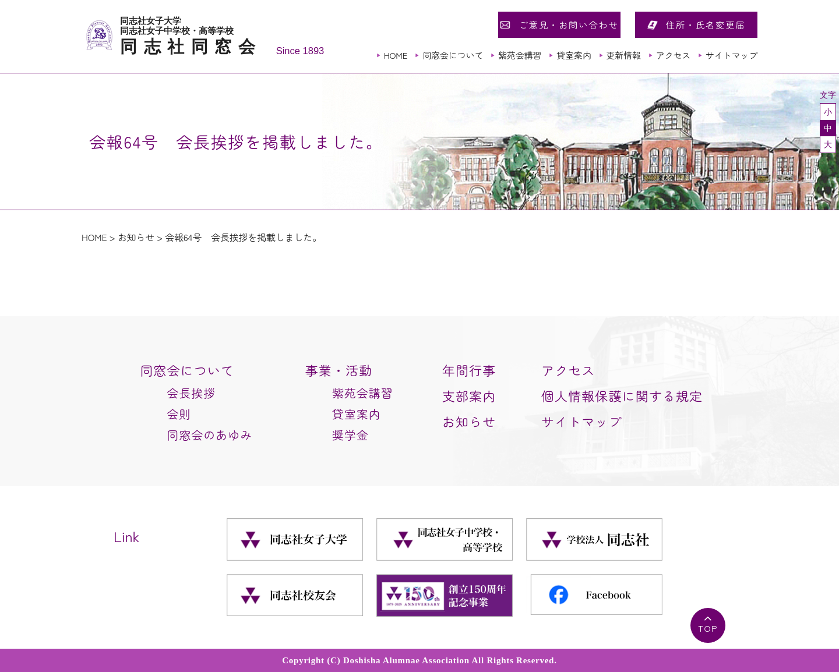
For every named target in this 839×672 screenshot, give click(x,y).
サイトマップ (731, 55)
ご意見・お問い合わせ (568, 24)
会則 (179, 413)
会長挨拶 (191, 392)
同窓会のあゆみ (209, 434)
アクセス (673, 55)
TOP (708, 628)
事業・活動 (339, 369)
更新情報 (623, 55)
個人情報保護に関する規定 (622, 395)
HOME (395, 55)
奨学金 (350, 434)
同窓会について (452, 55)
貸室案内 (573, 55)
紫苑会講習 (519, 55)
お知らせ (136, 237)
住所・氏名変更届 (706, 24)
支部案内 (469, 395)
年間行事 (469, 369)
